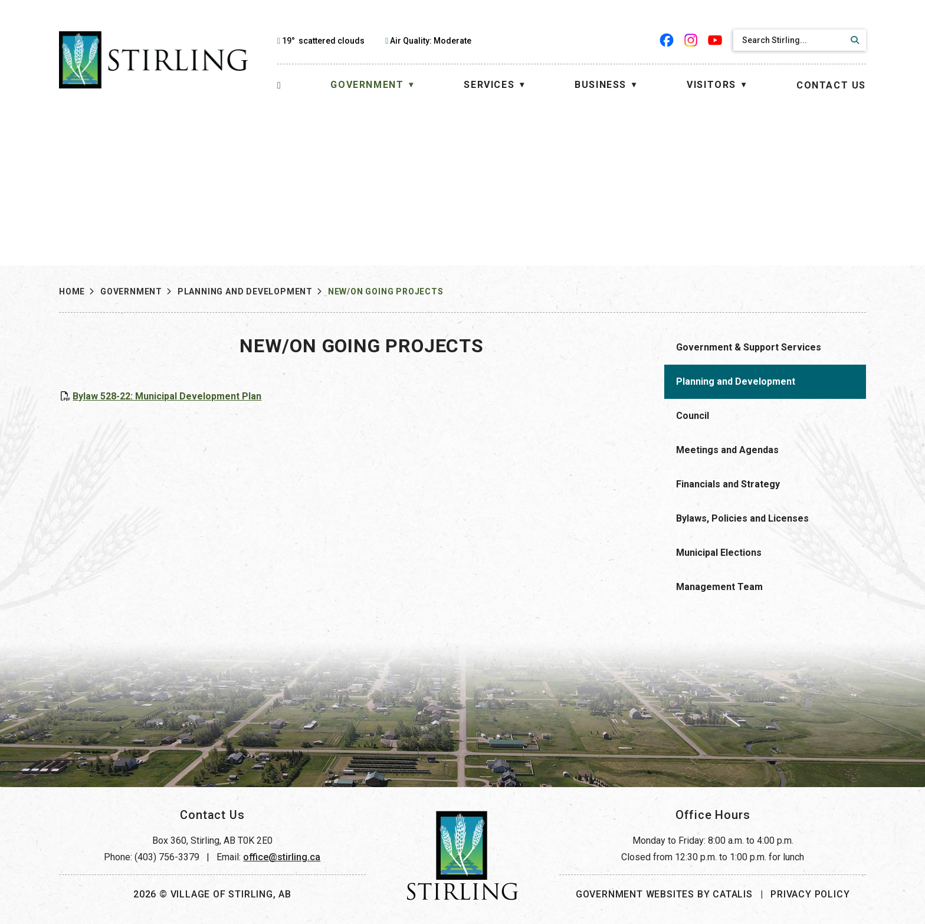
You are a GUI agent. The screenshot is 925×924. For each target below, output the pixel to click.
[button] (853, 40)
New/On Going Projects (386, 291)
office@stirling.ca (281, 857)
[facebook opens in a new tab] (667, 40)
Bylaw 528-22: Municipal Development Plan (391, 396)
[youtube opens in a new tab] (715, 40)
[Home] (279, 85)
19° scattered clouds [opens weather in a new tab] (323, 40)
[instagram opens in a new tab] (691, 40)
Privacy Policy (809, 894)
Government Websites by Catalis (664, 894)
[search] (789, 40)
